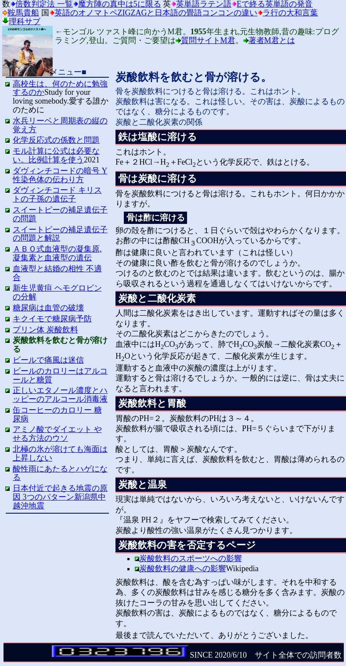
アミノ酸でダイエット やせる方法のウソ (57, 434)
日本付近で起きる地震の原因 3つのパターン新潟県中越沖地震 (60, 497)
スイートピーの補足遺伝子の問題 (60, 214)
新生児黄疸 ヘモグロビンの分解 (57, 292)
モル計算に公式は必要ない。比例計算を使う (56, 155)
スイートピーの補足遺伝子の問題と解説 (60, 234)
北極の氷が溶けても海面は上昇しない (60, 453)
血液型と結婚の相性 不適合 (57, 273)
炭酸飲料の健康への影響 (182, 568)
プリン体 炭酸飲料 (45, 329)
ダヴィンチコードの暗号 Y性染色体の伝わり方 (60, 175)
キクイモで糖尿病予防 (52, 318)
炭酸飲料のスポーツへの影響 (190, 558)
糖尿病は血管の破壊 (48, 307)
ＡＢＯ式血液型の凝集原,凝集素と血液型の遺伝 (57, 253)
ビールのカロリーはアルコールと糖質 (60, 375)
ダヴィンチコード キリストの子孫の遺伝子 (57, 194)
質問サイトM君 (208, 40)
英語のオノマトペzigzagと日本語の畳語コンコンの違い (156, 12)
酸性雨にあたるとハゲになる (60, 473)
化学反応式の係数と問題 (56, 140)
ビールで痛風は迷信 (48, 360)
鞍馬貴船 (23, 12)
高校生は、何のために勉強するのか (60, 88)
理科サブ (24, 21)
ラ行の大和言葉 (290, 12)
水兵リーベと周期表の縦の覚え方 (60, 125)
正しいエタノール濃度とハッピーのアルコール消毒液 (60, 394)
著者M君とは (272, 40)
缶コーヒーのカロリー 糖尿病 (57, 414)
